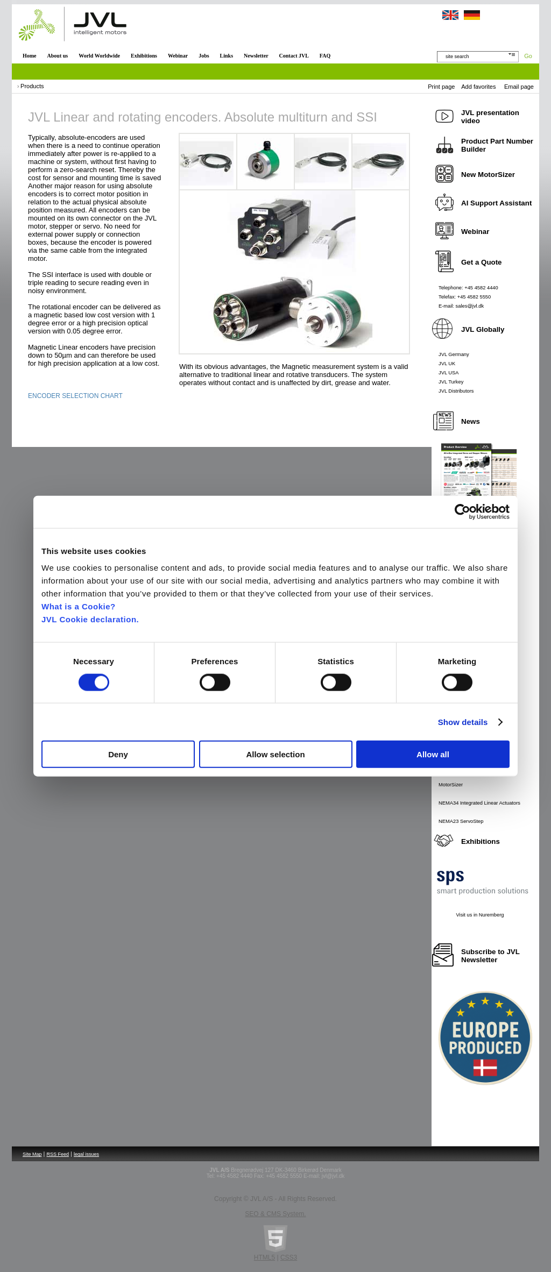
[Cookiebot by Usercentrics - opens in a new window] (462, 511)
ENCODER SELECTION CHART (75, 396)
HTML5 (264, 1257)
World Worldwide (99, 56)
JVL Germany (454, 354)
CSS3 (288, 1257)
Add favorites (478, 86)
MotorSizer (451, 784)
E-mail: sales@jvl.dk (461, 306)
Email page (519, 86)
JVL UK (447, 363)
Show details (463, 721)
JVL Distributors (456, 391)
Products (32, 86)
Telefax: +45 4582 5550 (465, 297)
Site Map (32, 1154)
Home (30, 56)
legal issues (86, 1154)
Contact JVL (294, 56)
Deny (118, 754)
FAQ (325, 56)
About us (57, 56)
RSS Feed (58, 1154)
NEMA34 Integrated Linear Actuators (479, 803)
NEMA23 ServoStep (461, 821)
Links (226, 56)
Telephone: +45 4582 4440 (468, 287)
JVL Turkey (451, 382)
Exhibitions (144, 56)
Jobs (204, 56)
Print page (441, 86)
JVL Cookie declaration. (90, 619)
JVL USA (449, 372)
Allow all (432, 754)
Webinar (178, 56)
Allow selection (275, 754)
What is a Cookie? (78, 606)
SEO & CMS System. (275, 1214)
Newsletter (256, 56)
